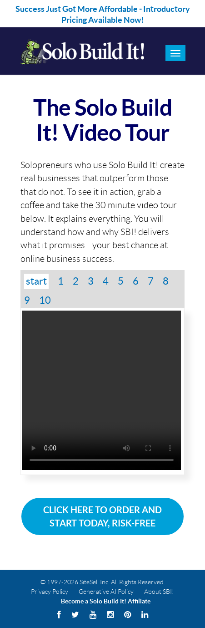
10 (45, 300)
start (36, 281)
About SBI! (159, 591)
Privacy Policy (49, 591)
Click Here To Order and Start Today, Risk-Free (102, 516)
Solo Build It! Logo (81, 51)
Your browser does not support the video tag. (101, 390)
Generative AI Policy (106, 591)
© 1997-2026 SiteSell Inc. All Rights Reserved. (102, 582)
